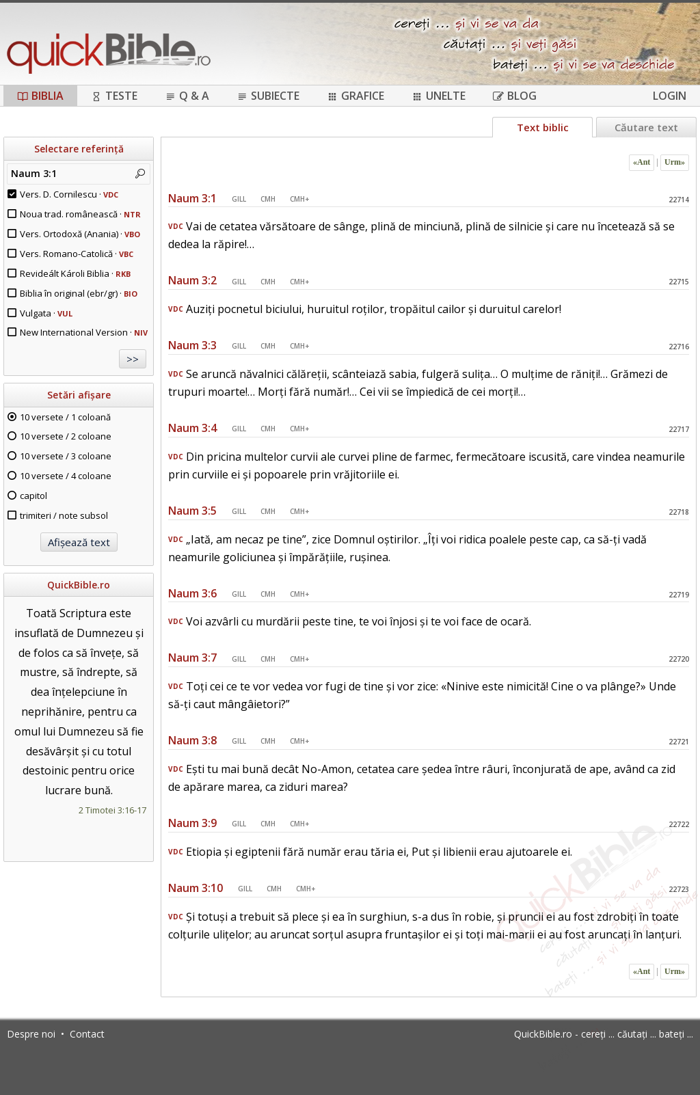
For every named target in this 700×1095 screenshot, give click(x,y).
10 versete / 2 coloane (65, 436)
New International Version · (84, 332)
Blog (515, 95)
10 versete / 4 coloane (65, 476)
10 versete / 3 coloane (65, 456)
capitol (33, 495)
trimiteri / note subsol (64, 515)
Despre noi (31, 1033)
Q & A (187, 95)
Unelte (439, 95)
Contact (87, 1033)
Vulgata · (46, 313)
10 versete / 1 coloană (65, 417)
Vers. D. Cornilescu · (69, 194)
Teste (114, 95)
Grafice (355, 95)
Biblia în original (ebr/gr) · (78, 293)
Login (669, 95)
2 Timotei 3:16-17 (112, 810)
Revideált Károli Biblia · (75, 273)
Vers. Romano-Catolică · (76, 253)
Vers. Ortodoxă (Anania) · (80, 234)
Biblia (40, 95)
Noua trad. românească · (80, 214)
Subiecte (268, 95)
